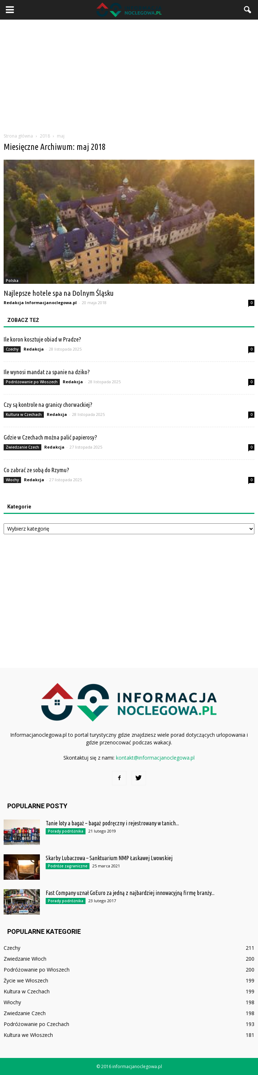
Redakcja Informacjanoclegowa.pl (40, 302)
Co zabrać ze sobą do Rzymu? (36, 469)
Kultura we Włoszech (28, 1034)
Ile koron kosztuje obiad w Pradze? (42, 339)
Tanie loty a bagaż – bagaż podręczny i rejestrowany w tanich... (112, 823)
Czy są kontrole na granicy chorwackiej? (48, 404)
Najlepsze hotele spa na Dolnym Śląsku (59, 293)
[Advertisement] (129, 74)
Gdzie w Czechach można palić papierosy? (50, 437)
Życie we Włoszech (26, 980)
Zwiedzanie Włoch (25, 958)
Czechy (12, 349)
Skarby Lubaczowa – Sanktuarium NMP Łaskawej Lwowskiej (109, 858)
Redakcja (34, 349)
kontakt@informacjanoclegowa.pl (155, 757)
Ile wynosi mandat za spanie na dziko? (47, 371)
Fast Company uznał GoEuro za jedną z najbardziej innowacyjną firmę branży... (130, 893)
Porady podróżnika (65, 831)
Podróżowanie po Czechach (36, 1024)
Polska (12, 280)
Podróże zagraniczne (67, 865)
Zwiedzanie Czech (22, 447)
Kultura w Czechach (24, 414)
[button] (248, 10)
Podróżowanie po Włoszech (32, 381)
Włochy (12, 479)
